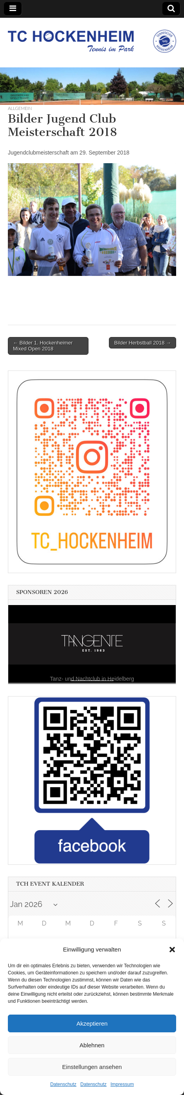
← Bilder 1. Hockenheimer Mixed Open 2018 (43, 346)
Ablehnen (91, 1045)
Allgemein (20, 108)
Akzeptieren (91, 1023)
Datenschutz (63, 1084)
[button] (172, 949)
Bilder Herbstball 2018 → (142, 343)
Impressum (122, 1084)
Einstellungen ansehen (92, 1066)
